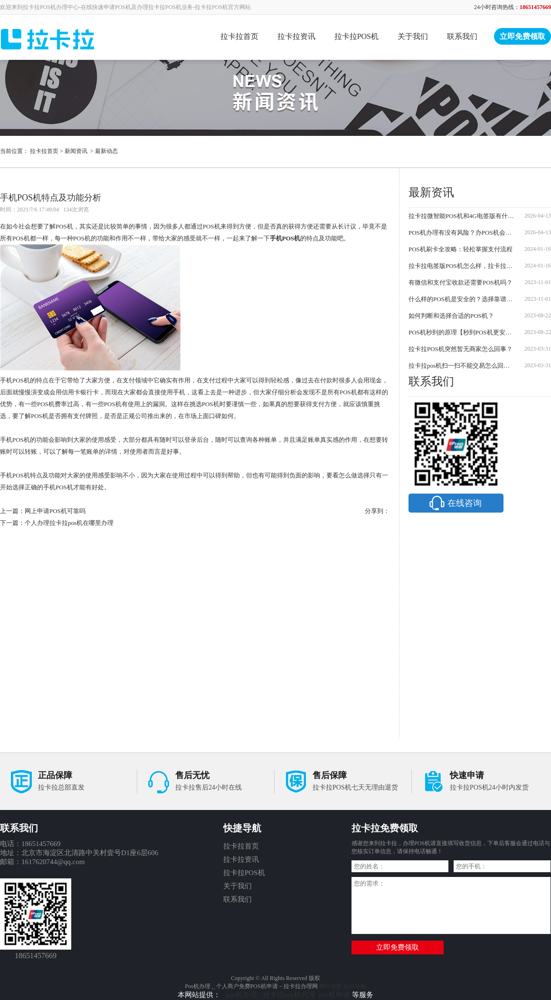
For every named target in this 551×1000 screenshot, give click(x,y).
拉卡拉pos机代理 (289, 995)
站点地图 (354, 986)
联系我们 (462, 36)
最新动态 (106, 151)
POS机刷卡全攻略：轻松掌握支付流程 (460, 249)
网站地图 (330, 986)
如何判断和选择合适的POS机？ (451, 315)
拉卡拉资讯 (296, 36)
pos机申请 (334, 995)
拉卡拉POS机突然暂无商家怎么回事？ (460, 348)
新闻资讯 (76, 151)
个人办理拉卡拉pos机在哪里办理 (69, 522)
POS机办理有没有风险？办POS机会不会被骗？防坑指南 (461, 232)
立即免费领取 (522, 36)
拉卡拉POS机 (356, 36)
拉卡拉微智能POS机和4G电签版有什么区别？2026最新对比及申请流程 (461, 215)
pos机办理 (242, 995)
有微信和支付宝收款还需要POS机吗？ (460, 282)
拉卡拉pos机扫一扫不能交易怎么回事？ (461, 365)
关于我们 (413, 36)
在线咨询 (455, 503)
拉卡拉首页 (239, 36)
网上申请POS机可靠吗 (55, 510)
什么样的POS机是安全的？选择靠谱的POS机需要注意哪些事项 (461, 299)
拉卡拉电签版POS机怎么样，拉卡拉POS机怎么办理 (461, 265)
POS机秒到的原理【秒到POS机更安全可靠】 (461, 332)
